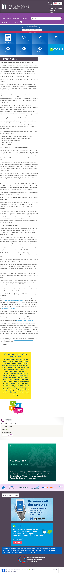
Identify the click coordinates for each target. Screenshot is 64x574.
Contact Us (24, 18)
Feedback (15, 22)
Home (4, 15)
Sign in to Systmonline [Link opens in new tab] (32, 32)
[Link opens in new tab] (56, 38)
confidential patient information (13, 300)
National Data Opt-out (8, 308)
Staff (9, 22)
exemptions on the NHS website (25, 320)
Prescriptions (15, 18)
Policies (4, 22)
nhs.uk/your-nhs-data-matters (23, 340)
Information (10, 15)
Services (18, 15)
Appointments (6, 18)
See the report (7, 435)
